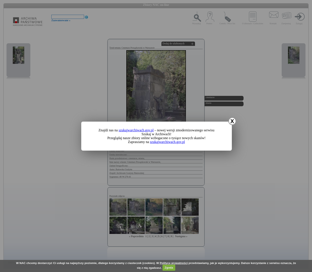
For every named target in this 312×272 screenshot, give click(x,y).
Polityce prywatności (174, 263)
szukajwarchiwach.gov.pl (136, 130)
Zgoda (169, 267)
